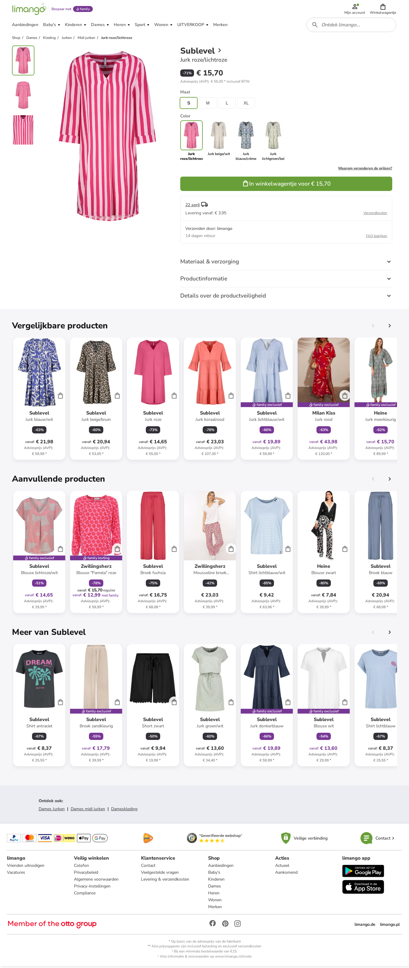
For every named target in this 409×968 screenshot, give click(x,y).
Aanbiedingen (221, 867)
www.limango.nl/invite (233, 958)
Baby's (214, 874)
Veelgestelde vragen (160, 874)
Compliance (85, 895)
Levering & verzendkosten (165, 881)
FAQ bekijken (376, 237)
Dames (214, 888)
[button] (383, 9)
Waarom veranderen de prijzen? (365, 170)
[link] (218, 142)
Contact (148, 867)
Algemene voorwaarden (96, 881)
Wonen (215, 902)
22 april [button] (192, 207)
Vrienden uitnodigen (26, 867)
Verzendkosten (375, 214)
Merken (215, 909)
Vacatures (16, 874)
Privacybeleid (86, 874)
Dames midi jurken (88, 811)
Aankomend (286, 874)
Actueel (282, 867)
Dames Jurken (52, 811)
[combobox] (351, 26)
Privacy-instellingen (92, 888)
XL (246, 104)
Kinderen (216, 881)
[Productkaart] (39, 400)
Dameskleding (124, 811)
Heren (213, 895)
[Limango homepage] (29, 9)
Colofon (81, 867)
